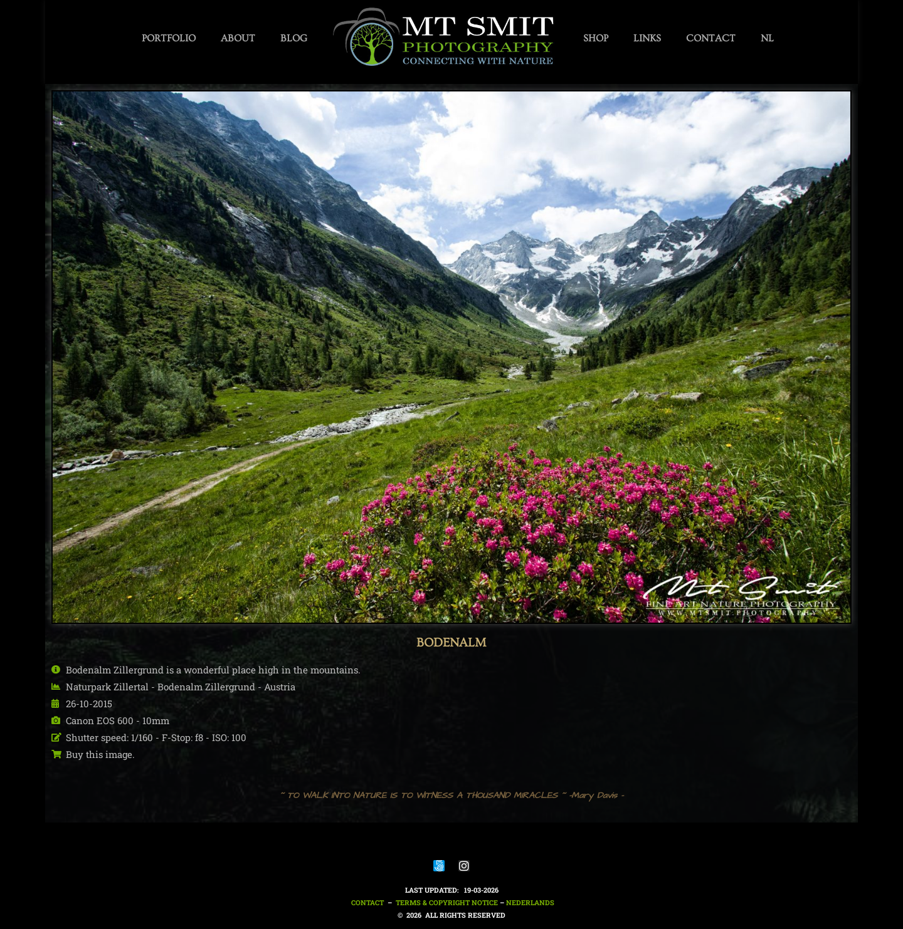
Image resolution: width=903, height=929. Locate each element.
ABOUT (238, 38)
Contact (366, 902)
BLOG (293, 38)
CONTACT (711, 38)
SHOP (595, 38)
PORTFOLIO (169, 38)
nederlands (530, 902)
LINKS (647, 38)
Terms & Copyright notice (447, 902)
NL (767, 38)
